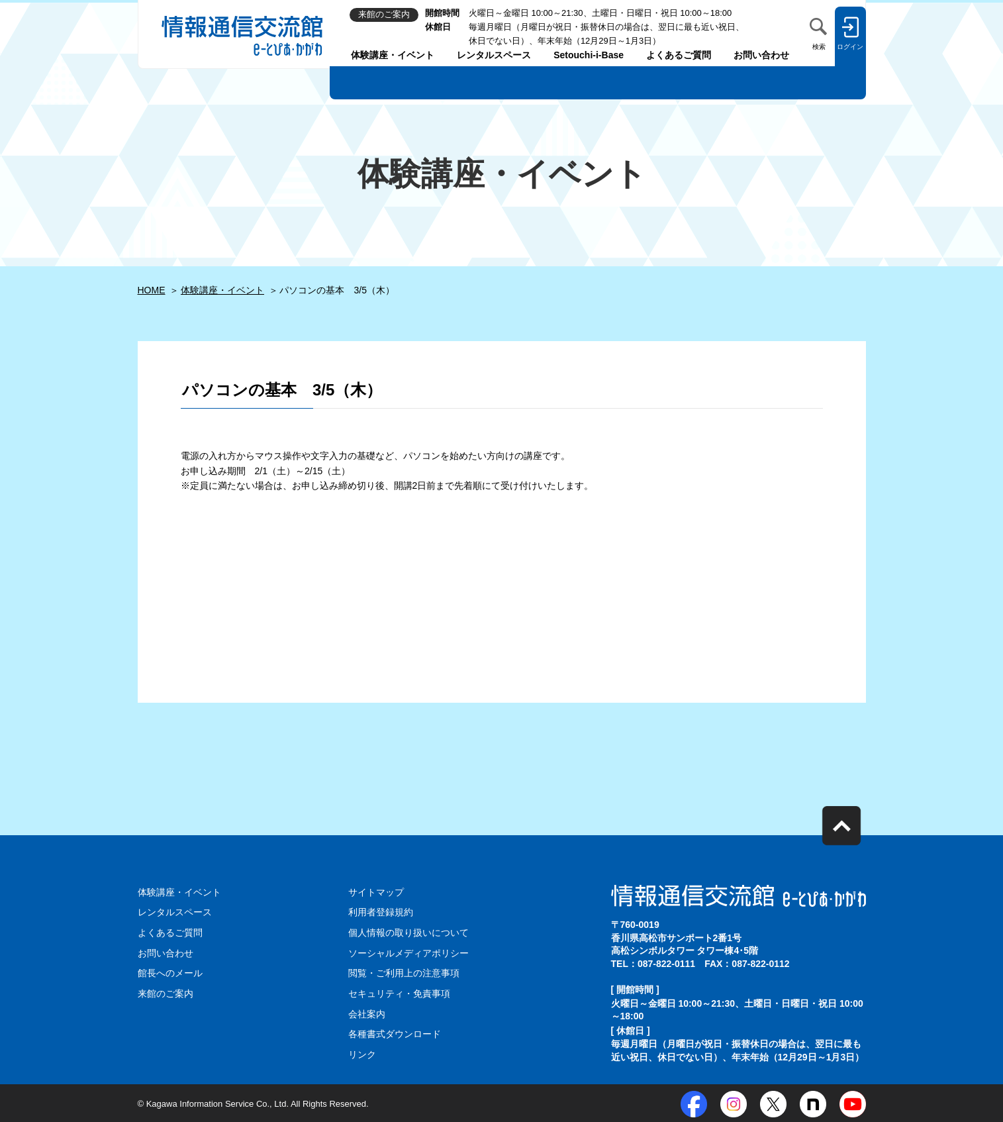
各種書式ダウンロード (394, 1032)
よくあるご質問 (678, 55)
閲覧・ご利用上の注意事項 (403, 972)
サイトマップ (376, 892)
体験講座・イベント (392, 55)
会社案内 (366, 1012)
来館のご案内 (165, 993)
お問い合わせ (761, 55)
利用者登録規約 (380, 912)
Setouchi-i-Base (588, 55)
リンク (362, 1053)
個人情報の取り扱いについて (408, 932)
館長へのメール (170, 972)
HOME (152, 290)
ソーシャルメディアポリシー (408, 952)
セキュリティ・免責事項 (399, 993)
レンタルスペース (494, 55)
